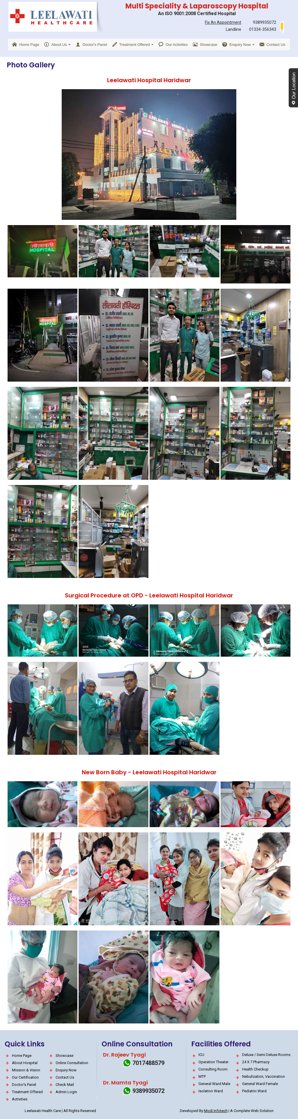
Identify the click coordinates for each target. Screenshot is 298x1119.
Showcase (64, 1055)
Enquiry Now (66, 1070)
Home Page (21, 1055)
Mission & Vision (26, 1070)
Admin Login (66, 1092)
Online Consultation (72, 1063)
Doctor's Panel (24, 1084)
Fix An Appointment (223, 22)
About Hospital (25, 1063)
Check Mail (65, 1084)
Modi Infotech (216, 1111)
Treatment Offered (27, 1092)
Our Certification (25, 1077)
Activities (19, 1099)
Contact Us (65, 1077)
